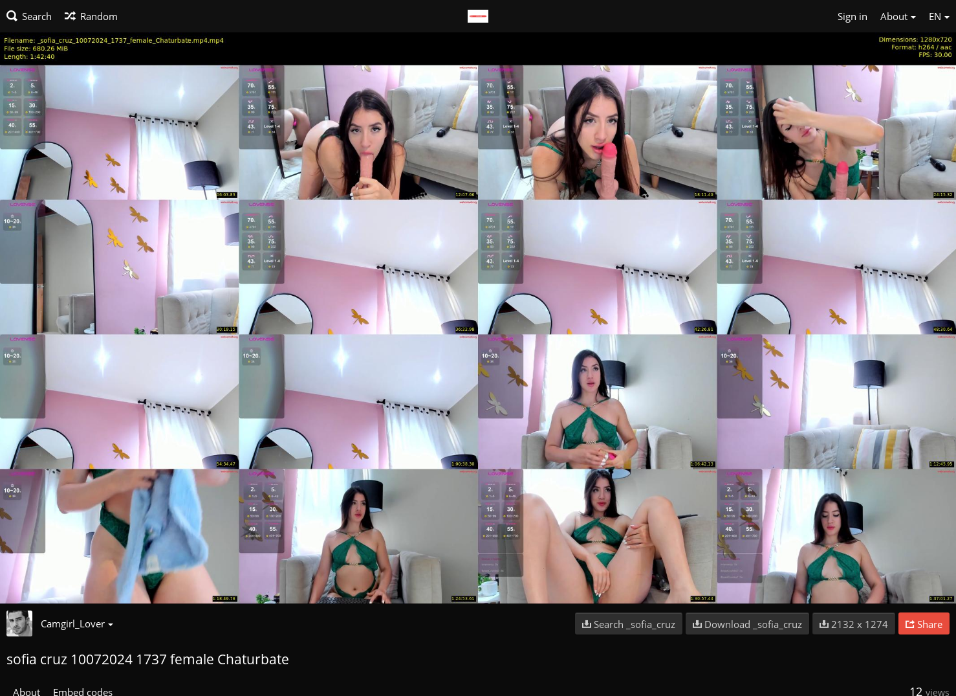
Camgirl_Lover (77, 623)
